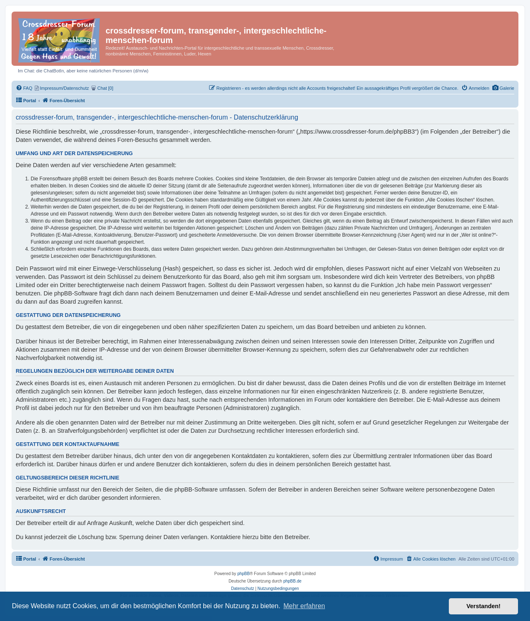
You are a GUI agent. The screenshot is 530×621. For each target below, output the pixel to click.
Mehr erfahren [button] (304, 605)
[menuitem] (503, 88)
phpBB (243, 573)
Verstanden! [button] (484, 606)
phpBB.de (292, 581)
